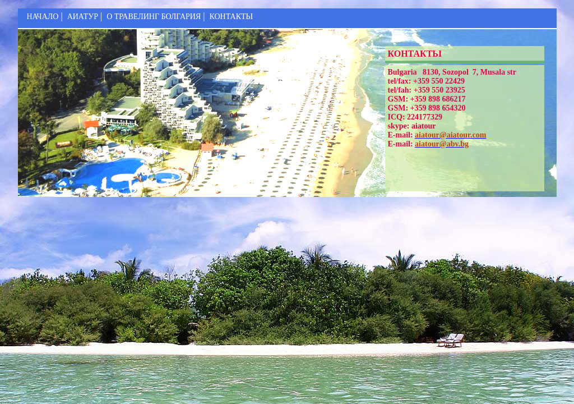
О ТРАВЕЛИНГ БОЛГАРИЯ (154, 16)
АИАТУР (82, 16)
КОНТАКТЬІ (231, 16)
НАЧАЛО (43, 16)
